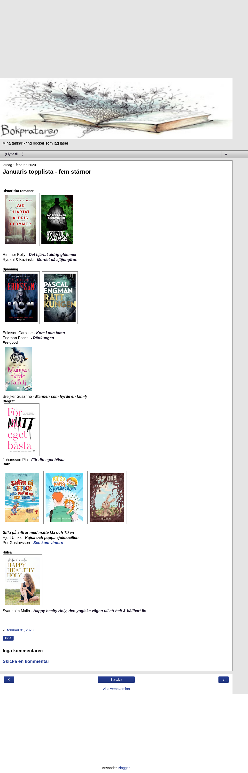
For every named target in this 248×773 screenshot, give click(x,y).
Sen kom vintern (48, 543)
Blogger (124, 768)
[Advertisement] (116, 41)
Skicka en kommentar (26, 661)
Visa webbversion (116, 689)
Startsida (116, 679)
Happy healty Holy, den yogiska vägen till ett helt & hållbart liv (89, 611)
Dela (8, 638)
